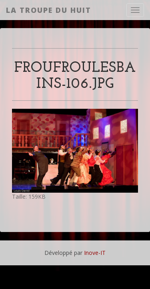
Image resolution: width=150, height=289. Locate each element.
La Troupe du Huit (48, 10)
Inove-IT (95, 252)
